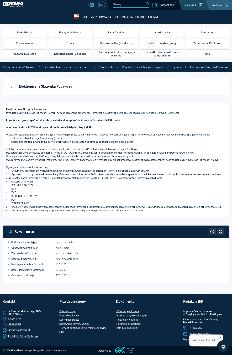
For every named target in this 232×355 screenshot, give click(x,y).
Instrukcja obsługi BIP (127, 328)
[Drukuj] (220, 231)
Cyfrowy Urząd (67, 311)
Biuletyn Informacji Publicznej (19, 67)
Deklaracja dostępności (128, 323)
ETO (61, 332)
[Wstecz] (12, 87)
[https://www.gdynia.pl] (13, 5)
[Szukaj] (147, 4)
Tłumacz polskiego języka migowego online (83, 328)
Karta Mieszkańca (69, 315)
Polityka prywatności (127, 319)
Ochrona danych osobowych (131, 315)
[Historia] (212, 231)
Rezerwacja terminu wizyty (74, 323)
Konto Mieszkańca (69, 319)
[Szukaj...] (129, 4)
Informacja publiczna (127, 311)
